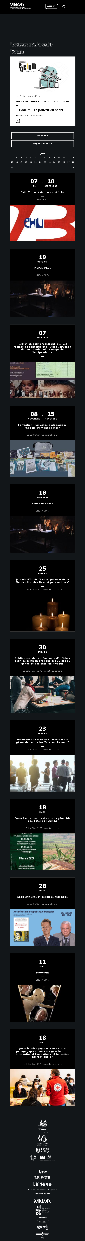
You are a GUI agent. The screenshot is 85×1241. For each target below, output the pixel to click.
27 (68, 162)
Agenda (51, 6)
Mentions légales (42, 1193)
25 (59, 162)
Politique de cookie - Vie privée (42, 1190)
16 (17, 162)
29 (12, 167)
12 (64, 157)
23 (50, 162)
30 (73, 167)
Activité (42, 135)
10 (54, 157)
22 (45, 162)
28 (73, 162)
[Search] (64, 6)
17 (21, 162)
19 (31, 162)
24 (54, 162)
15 (12, 162)
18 (26, 162)
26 (64, 162)
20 (35, 162)
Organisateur (42, 143)
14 (73, 157)
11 (59, 157)
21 (40, 162)
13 (68, 157)
